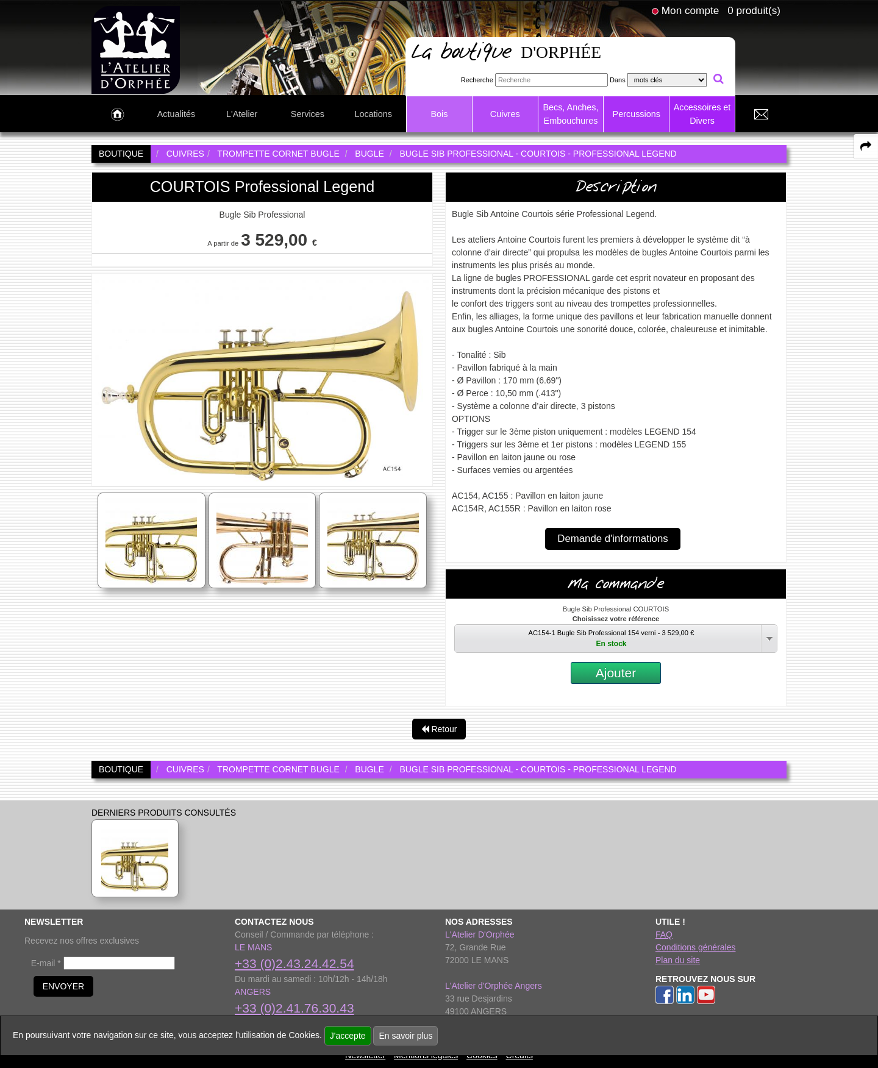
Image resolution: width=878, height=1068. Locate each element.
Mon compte (690, 10)
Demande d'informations (612, 538)
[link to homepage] (135, 49)
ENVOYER (63, 986)
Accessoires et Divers (702, 114)
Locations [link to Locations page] (373, 114)
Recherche (477, 80)
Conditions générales (695, 947)
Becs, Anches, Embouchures (570, 114)
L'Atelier (242, 114)
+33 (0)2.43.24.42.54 (294, 963)
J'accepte (348, 1036)
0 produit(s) (753, 10)
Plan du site (677, 960)
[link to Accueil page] (117, 114)
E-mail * (46, 963)
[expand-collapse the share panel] (866, 146)
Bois (439, 114)
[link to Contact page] (761, 114)
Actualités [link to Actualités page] (176, 114)
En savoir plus (405, 1036)
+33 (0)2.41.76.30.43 (294, 1008)
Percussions (636, 114)
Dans (618, 80)
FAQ (664, 934)
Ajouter (616, 673)
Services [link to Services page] (307, 114)
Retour (439, 729)
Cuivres (505, 114)
